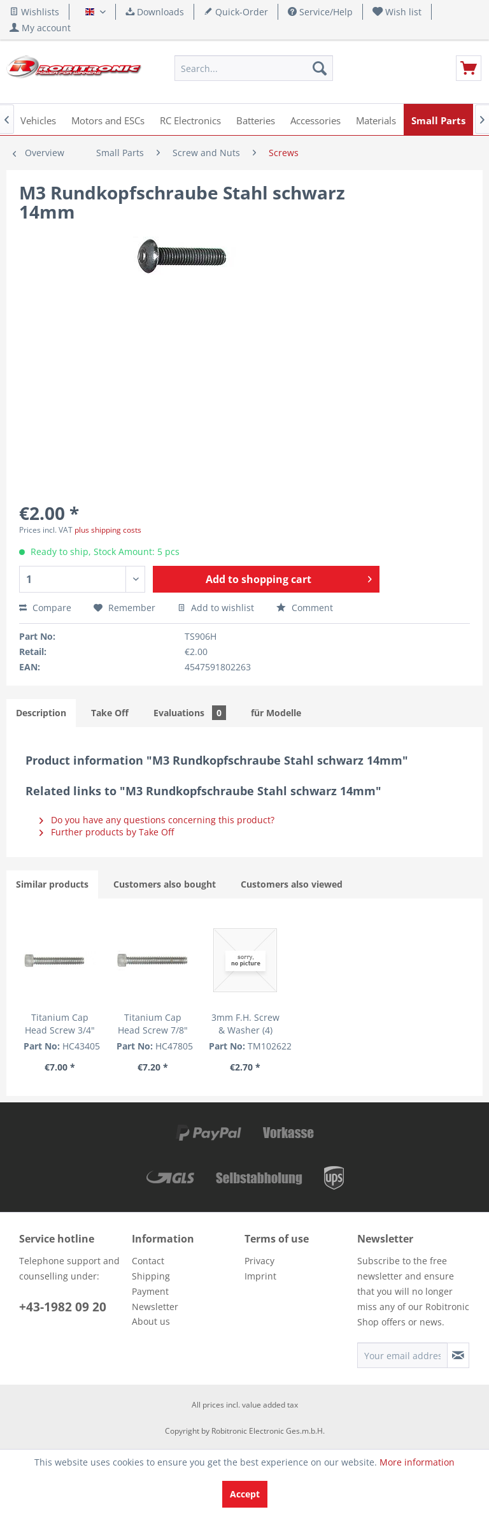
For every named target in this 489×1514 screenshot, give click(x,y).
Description (41, 713)
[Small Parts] (438, 119)
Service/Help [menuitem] (320, 12)
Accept (245, 1494)
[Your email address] (402, 1355)
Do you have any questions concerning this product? (156, 820)
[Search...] (254, 68)
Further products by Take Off (106, 832)
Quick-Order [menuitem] (236, 12)
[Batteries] (256, 119)
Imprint (260, 1276)
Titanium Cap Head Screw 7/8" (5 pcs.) (153, 1024)
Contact (148, 1261)
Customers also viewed (292, 884)
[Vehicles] (38, 119)
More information (417, 1462)
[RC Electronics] (190, 119)
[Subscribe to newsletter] (458, 1355)
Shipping (151, 1276)
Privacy (259, 1261)
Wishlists (34, 12)
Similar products (52, 884)
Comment (304, 608)
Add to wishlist (216, 608)
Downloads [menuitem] (154, 12)
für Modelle (276, 713)
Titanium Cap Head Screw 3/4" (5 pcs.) (60, 1024)
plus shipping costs (107, 529)
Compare (45, 608)
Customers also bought (164, 884)
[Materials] (376, 119)
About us (151, 1321)
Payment (150, 1291)
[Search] (319, 68)
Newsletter (155, 1307)
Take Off (110, 713)
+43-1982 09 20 (62, 1307)
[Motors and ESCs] (108, 119)
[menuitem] (397, 12)
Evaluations (189, 712)
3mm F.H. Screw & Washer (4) (245, 1023)
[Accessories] (315, 119)
